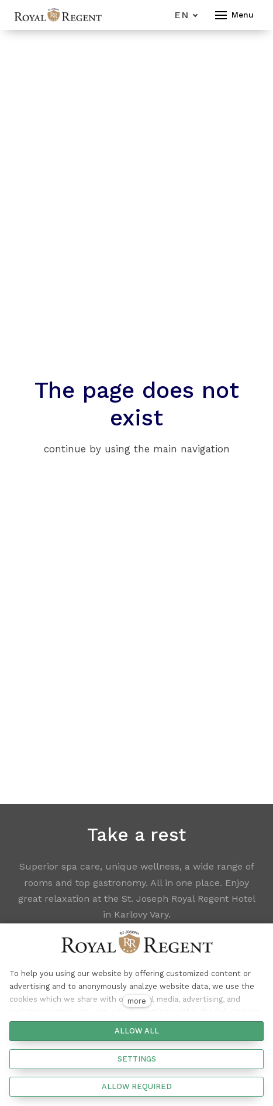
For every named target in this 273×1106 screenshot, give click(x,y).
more (136, 1001)
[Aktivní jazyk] (186, 15)
